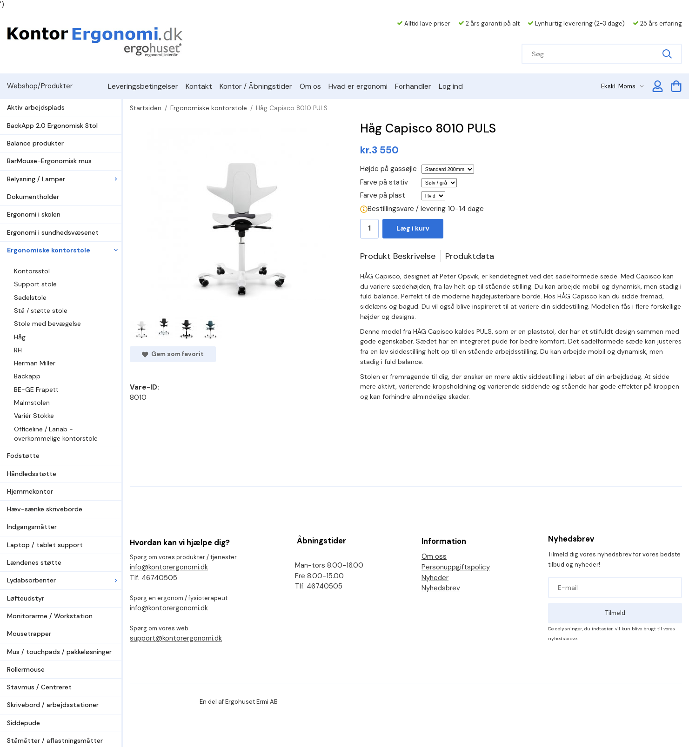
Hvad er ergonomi (358, 86)
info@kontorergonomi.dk (169, 567)
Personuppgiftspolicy (455, 567)
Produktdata (469, 256)
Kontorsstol (32, 271)
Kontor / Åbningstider (256, 86)
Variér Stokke (34, 415)
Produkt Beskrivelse (397, 256)
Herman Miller (34, 363)
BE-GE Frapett (36, 389)
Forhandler (413, 86)
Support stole (35, 284)
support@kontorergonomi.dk (176, 638)
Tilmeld (615, 613)
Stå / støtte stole (40, 310)
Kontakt (199, 86)
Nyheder (434, 577)
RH (18, 350)
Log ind (451, 86)
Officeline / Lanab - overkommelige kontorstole (56, 434)
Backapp (27, 376)
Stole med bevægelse (47, 323)
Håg (20, 337)
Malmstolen (32, 402)
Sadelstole (30, 297)
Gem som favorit (173, 354)
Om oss (434, 556)
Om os (310, 86)
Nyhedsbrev (440, 588)
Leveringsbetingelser (143, 86)
